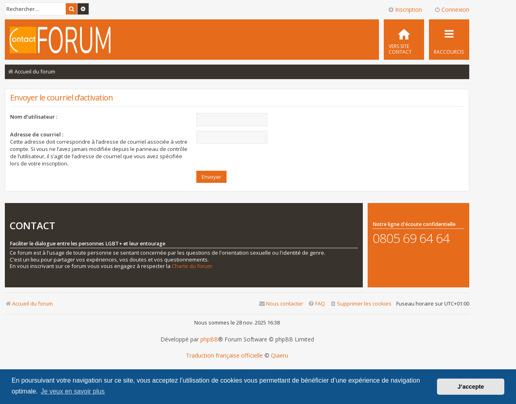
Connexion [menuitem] (451, 9)
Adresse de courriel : (36, 134)
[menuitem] (404, 39)
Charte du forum (192, 266)
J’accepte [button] (471, 386)
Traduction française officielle (224, 355)
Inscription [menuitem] (405, 9)
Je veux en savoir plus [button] (72, 391)
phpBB (209, 339)
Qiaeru (279, 355)
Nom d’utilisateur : (33, 116)
